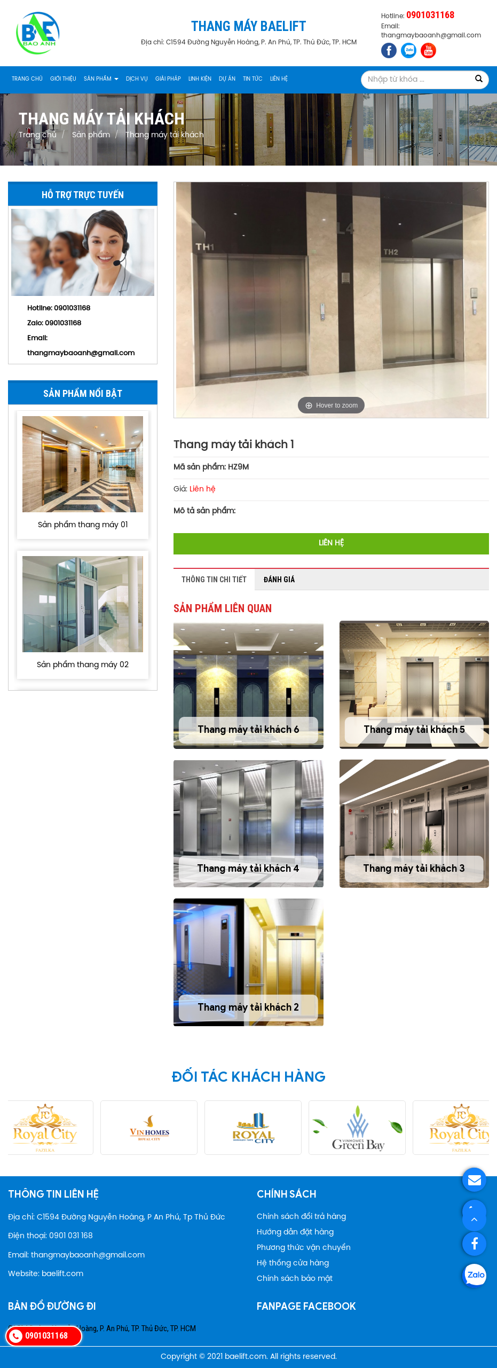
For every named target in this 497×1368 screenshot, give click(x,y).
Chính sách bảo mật (295, 1279)
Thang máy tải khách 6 (248, 730)
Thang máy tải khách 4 (248, 868)
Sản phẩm (101, 79)
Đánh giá (279, 579)
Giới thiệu (63, 79)
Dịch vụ (137, 79)
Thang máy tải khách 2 (248, 1007)
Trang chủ (27, 79)
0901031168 (63, 323)
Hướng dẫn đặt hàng (295, 1233)
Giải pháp (168, 79)
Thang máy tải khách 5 (414, 730)
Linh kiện (199, 79)
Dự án (227, 79)
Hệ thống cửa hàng (293, 1264)
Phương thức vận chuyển (304, 1248)
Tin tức (253, 79)
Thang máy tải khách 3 (414, 868)
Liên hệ (279, 79)
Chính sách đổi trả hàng (301, 1217)
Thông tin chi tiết (214, 579)
